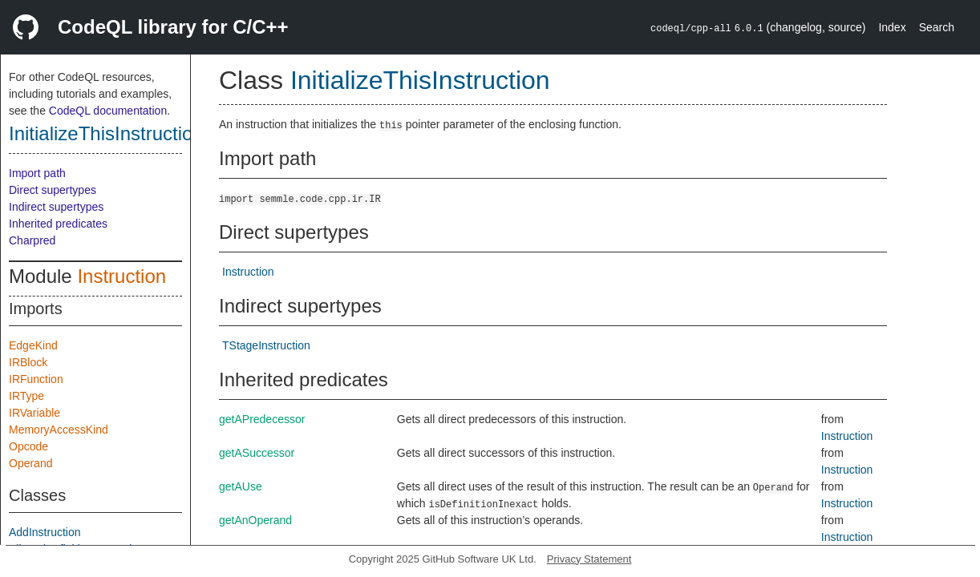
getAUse (240, 486)
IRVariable (34, 412)
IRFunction (36, 379)
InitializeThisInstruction (106, 133)
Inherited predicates (58, 223)
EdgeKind (33, 345)
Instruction (121, 276)
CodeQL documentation (108, 110)
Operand (30, 463)
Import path (37, 173)
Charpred (32, 240)
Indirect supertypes (56, 206)
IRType (26, 395)
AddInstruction (45, 532)
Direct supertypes (52, 190)
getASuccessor (256, 452)
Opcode (28, 446)
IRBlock (28, 362)
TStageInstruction (266, 345)
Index (891, 27)
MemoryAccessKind (58, 429)
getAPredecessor (262, 419)
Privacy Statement (589, 559)
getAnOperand (255, 520)
